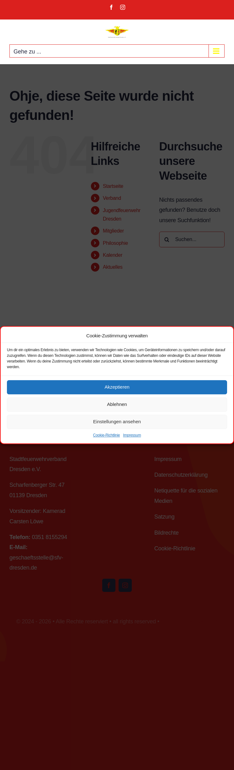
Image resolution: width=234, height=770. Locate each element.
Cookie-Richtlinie (106, 435)
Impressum (132, 435)
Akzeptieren (116, 387)
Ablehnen (117, 404)
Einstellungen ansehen (117, 421)
